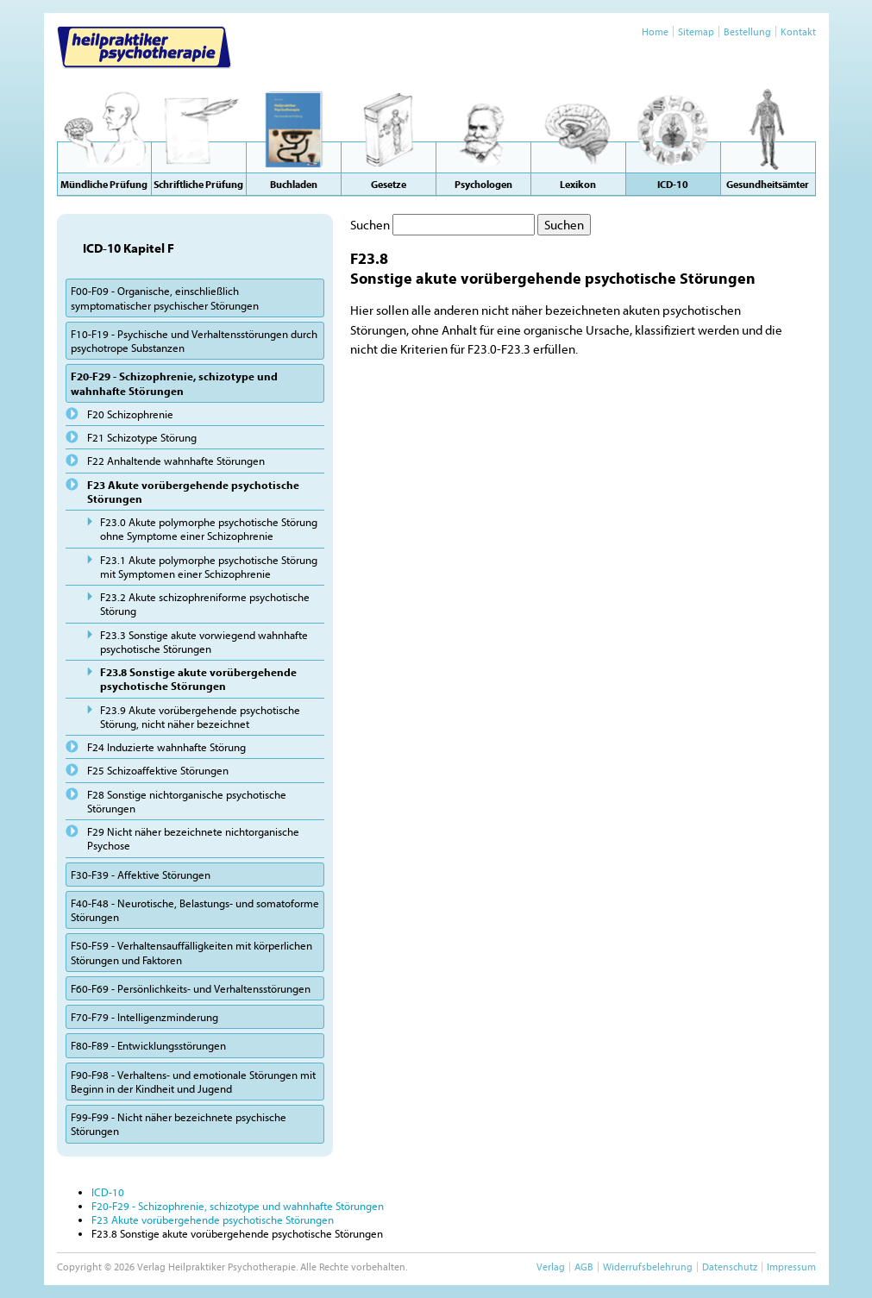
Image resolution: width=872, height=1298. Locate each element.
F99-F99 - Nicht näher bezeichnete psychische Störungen (178, 1124)
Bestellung (747, 31)
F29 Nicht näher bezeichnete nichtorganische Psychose (193, 838)
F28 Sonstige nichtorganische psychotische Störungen (186, 801)
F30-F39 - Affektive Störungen (140, 874)
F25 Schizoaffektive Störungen (158, 770)
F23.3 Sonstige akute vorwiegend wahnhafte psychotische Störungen (204, 641)
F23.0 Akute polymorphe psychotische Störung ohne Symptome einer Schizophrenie (208, 528)
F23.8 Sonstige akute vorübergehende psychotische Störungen (198, 679)
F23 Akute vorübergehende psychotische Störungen (193, 491)
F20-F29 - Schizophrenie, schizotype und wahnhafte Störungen (174, 383)
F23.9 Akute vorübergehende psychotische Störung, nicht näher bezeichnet (200, 717)
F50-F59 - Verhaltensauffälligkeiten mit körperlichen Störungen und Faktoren (191, 952)
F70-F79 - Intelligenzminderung (144, 1017)
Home (655, 31)
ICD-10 (107, 1192)
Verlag (550, 1266)
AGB (583, 1266)
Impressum (791, 1266)
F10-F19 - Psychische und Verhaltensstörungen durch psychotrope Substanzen (194, 340)
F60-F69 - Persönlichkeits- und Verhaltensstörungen (191, 988)
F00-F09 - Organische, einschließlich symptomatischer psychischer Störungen (165, 297)
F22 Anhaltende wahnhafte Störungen (176, 460)
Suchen (370, 224)
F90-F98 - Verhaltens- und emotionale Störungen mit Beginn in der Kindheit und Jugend (193, 1081)
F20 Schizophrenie (130, 414)
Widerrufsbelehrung (648, 1266)
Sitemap (696, 31)
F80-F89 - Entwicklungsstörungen (148, 1045)
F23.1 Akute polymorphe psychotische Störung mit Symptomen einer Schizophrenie (208, 566)
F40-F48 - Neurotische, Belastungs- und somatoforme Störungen (195, 910)
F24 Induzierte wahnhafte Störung (166, 747)
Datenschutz (729, 1266)
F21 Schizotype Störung (142, 437)
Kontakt (798, 31)
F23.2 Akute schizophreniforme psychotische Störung (205, 604)
